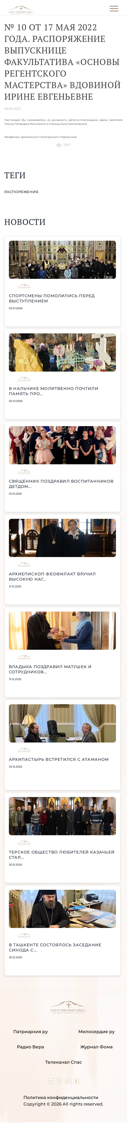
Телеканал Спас (63, 1062)
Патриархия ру (30, 1031)
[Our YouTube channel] (68, 1082)
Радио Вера (30, 1046)
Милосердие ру (96, 1031)
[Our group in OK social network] (76, 1082)
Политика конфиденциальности (60, 1097)
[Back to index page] (20, 13)
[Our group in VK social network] (51, 1082)
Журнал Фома (96, 1046)
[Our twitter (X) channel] (60, 1082)
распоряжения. (21, 192)
